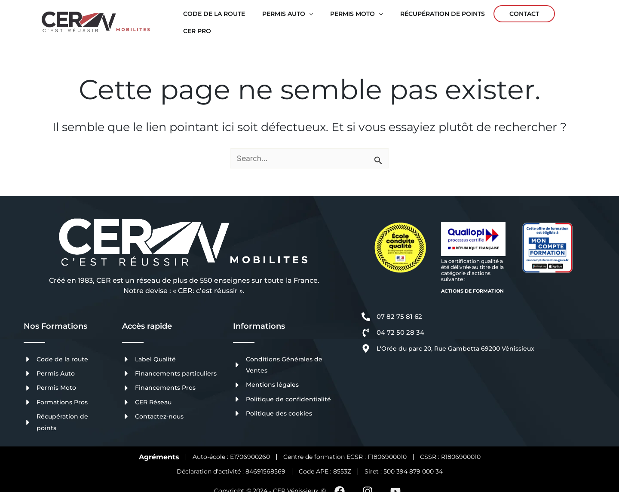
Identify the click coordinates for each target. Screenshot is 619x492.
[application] (302, 16)
